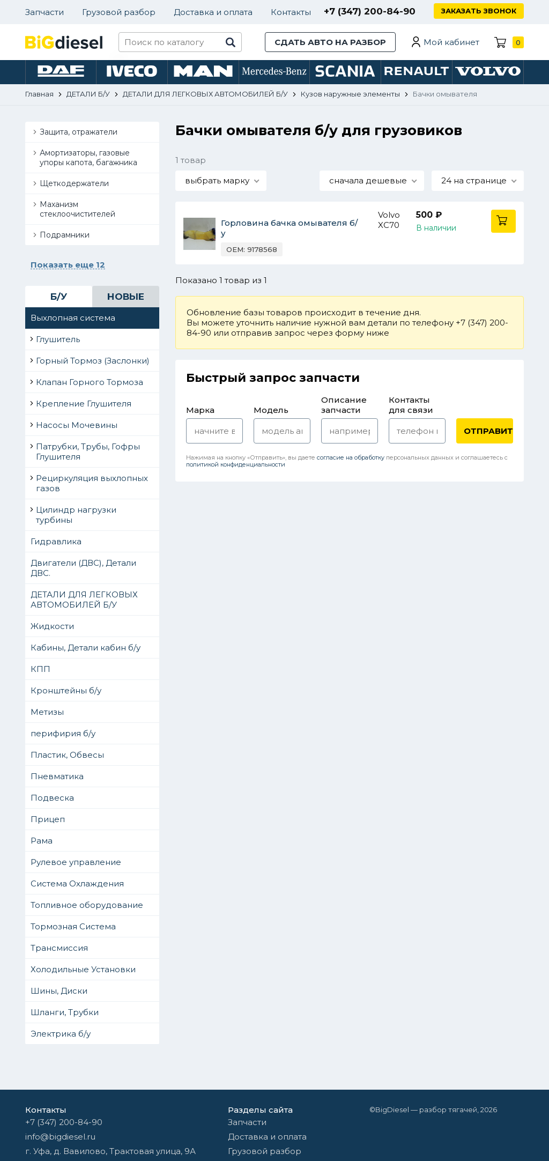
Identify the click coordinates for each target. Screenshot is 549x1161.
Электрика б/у (61, 1034)
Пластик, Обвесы (67, 755)
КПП (40, 669)
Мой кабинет (451, 42)
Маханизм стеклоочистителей (77, 209)
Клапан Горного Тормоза (89, 382)
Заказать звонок (478, 10)
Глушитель (58, 339)
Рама (42, 840)
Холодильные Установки (83, 969)
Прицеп (48, 819)
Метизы (47, 712)
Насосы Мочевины (76, 425)
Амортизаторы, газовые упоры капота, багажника (88, 157)
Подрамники (65, 235)
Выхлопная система (73, 318)
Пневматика (57, 776)
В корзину (503, 221)
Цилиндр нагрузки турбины (76, 515)
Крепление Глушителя (83, 403)
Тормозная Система (73, 926)
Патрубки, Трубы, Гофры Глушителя (88, 451)
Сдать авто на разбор (330, 42)
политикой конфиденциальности (235, 464)
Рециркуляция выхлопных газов (92, 483)
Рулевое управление (76, 862)
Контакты (291, 12)
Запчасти (44, 12)
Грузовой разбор (118, 12)
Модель (271, 410)
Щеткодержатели (74, 183)
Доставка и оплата (213, 12)
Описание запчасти (344, 405)
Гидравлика (56, 541)
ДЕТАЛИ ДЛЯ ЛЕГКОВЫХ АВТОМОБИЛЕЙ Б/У (84, 599)
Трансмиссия (59, 948)
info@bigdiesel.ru (60, 1137)
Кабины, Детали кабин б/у (85, 647)
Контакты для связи (411, 405)
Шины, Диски (59, 991)
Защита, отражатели (78, 132)
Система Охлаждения (77, 883)
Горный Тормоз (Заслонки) (93, 361)
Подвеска (52, 798)
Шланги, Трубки (65, 1012)
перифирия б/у (63, 733)
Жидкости (52, 626)
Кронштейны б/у (66, 690)
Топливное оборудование (87, 905)
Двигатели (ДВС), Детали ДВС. (83, 568)
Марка (200, 410)
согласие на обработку (350, 457)
